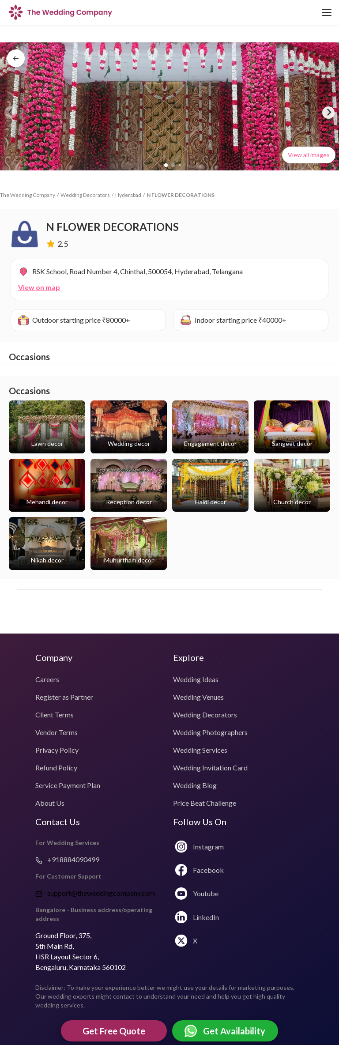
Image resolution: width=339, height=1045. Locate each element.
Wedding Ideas (195, 679)
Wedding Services (200, 750)
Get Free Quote (114, 1031)
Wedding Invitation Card (210, 767)
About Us (49, 803)
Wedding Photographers (210, 732)
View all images (309, 154)
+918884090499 (67, 859)
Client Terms (54, 714)
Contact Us (57, 821)
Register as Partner (64, 697)
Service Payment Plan (67, 785)
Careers (47, 679)
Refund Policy (56, 767)
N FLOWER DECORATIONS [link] (181, 195)
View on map (39, 287)
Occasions (29, 356)
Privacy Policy (57, 750)
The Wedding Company (27, 195)
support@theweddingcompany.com (95, 893)
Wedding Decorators (85, 195)
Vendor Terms (56, 732)
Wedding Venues (198, 697)
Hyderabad (128, 195)
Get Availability (224, 1030)
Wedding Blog (195, 785)
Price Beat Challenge (204, 803)
